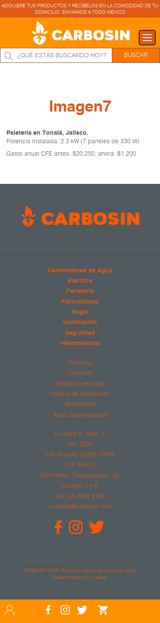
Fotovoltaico (80, 302)
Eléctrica (80, 281)
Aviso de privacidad (80, 414)
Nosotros (80, 362)
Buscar (136, 54)
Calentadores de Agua (80, 271)
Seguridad (80, 333)
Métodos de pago (80, 383)
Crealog (98, 577)
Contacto (80, 372)
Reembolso (80, 404)
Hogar (80, 312)
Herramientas (80, 343)
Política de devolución (80, 393)
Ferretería (80, 291)
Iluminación (80, 322)
